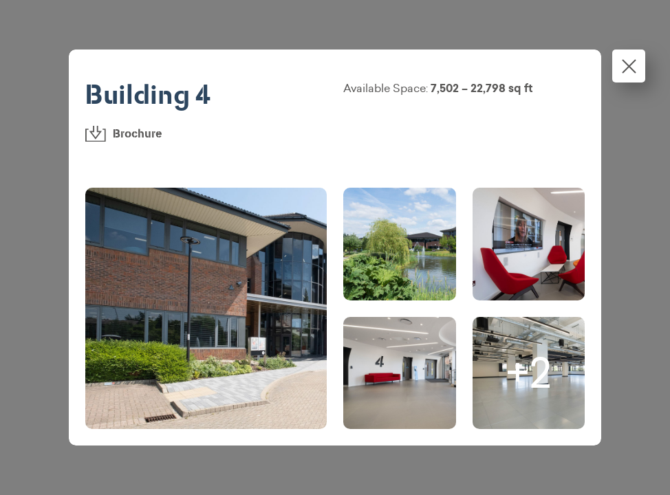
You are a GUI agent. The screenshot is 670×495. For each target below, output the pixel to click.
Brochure (123, 134)
